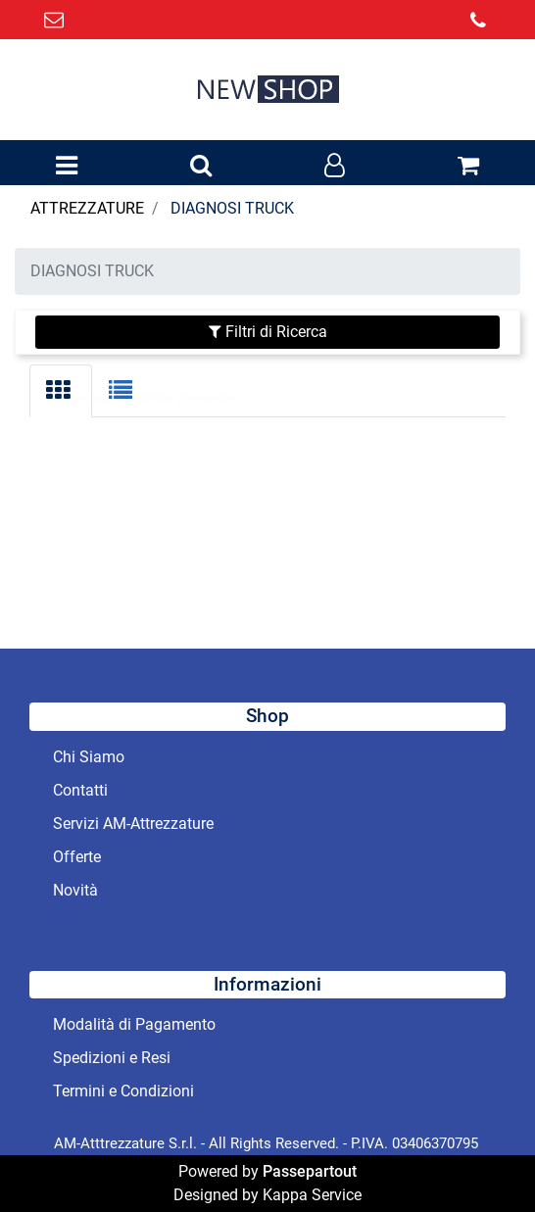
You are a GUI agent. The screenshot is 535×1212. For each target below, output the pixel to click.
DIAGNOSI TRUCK (232, 208)
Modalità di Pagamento (134, 1024)
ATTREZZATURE (87, 208)
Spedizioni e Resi (111, 1057)
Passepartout (310, 1171)
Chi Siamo (88, 757)
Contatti (80, 790)
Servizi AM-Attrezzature (133, 823)
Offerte (77, 857)
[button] (200, 166)
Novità (75, 890)
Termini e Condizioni (123, 1091)
